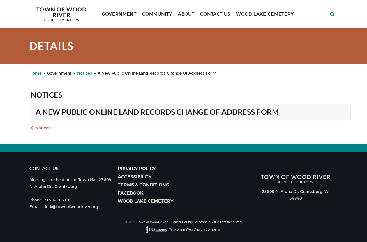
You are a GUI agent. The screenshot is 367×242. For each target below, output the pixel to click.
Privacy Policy (137, 168)
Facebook (131, 193)
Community (157, 14)
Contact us (44, 168)
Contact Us (215, 14)
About (186, 14)
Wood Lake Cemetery (265, 14)
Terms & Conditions (143, 185)
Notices (40, 127)
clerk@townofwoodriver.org (70, 206)
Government (119, 14)
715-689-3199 (58, 199)
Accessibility (135, 176)
